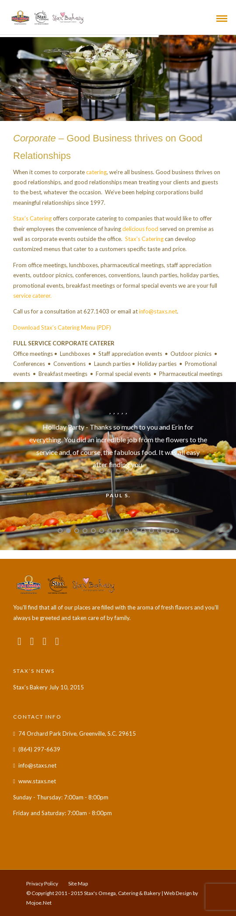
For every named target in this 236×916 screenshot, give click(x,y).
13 (159, 530)
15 (176, 530)
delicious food (140, 228)
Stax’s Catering (32, 218)
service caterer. (32, 295)
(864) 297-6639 (39, 749)
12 (151, 530)
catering (96, 172)
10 (134, 530)
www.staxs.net (37, 781)
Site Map (78, 883)
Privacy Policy (42, 883)
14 (168, 530)
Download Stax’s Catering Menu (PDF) (62, 327)
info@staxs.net (158, 311)
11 (143, 530)
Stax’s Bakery (30, 687)
